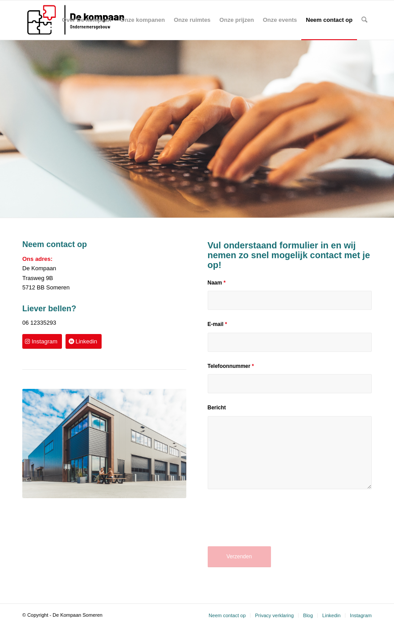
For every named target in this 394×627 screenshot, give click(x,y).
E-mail (217, 324)
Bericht (217, 407)
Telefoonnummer (231, 366)
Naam (217, 283)
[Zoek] (364, 20)
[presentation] (275, 524)
